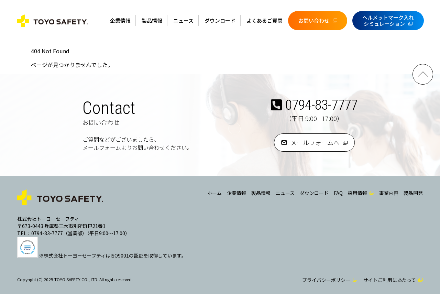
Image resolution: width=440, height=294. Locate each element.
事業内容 (388, 192)
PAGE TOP (422, 74)
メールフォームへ (315, 142)
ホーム (214, 192)
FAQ (338, 192)
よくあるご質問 (264, 20)
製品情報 (152, 20)
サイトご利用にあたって (389, 279)
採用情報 (357, 192)
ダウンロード (220, 20)
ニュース (183, 20)
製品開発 (413, 192)
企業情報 (120, 20)
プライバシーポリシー (326, 279)
